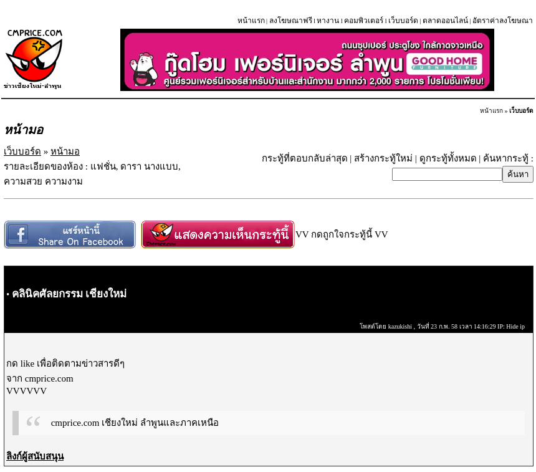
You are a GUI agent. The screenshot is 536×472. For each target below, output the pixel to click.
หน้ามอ (65, 152)
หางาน (328, 20)
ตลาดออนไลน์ (445, 20)
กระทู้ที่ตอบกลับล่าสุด (305, 158)
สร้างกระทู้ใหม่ (383, 158)
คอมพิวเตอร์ (363, 20)
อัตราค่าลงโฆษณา (502, 20)
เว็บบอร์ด (403, 20)
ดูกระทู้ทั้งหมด (448, 158)
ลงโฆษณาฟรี (290, 20)
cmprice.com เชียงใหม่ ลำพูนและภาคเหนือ (135, 423)
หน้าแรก (251, 20)
